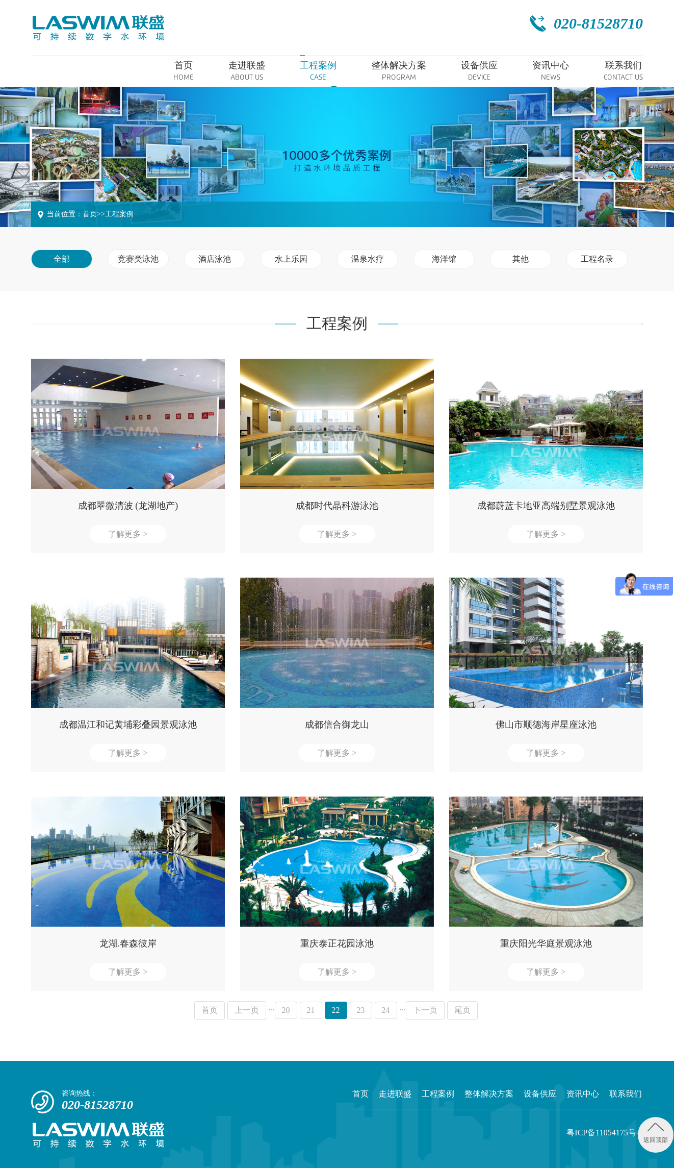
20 (286, 1010)
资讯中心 (582, 1093)
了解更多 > (127, 534)
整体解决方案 (488, 1093)
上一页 (247, 1010)
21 (311, 1010)
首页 (90, 214)
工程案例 (119, 214)
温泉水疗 (367, 259)
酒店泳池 (214, 259)
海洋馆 (444, 259)
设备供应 (540, 1093)
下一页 (425, 1010)
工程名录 (597, 259)
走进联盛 (395, 1093)
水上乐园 (291, 259)
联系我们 (625, 1093)
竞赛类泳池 (138, 259)
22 (336, 1010)
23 (361, 1010)
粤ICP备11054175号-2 (604, 1132)
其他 (520, 259)
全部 (62, 259)
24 (386, 1010)
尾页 (462, 1010)
